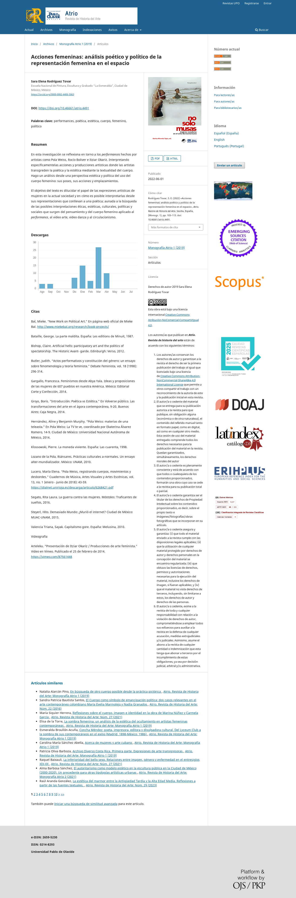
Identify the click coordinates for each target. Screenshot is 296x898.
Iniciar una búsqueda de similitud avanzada (85, 804)
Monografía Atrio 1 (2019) (75, 44)
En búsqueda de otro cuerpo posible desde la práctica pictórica (116, 691)
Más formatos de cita (164, 227)
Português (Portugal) (229, 146)
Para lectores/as (224, 95)
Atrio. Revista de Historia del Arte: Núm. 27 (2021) (86, 717)
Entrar (268, 3)
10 (55, 794)
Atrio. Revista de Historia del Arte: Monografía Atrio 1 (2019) (109, 726)
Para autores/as (224, 101)
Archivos (46, 30)
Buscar (262, 30)
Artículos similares (47, 683)
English (219, 140)
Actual (29, 30)
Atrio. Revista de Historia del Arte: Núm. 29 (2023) (121, 785)
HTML (174, 158)
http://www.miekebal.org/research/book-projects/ (73, 327)
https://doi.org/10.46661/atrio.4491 (64, 108)
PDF (157, 158)
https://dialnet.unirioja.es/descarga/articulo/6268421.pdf (72, 487)
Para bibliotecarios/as (228, 108)
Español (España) (226, 133)
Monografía (67, 30)
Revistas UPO (231, 3)
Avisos (113, 30)
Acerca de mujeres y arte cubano (109, 743)
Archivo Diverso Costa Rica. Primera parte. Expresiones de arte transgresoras (128, 751)
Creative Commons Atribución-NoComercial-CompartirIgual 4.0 (173, 320)
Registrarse (252, 3)
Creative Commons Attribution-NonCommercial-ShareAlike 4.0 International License (178, 380)
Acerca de (131, 30)
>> (62, 794)
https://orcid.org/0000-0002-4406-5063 (52, 94)
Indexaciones (92, 30)
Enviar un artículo (229, 165)
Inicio (34, 44)
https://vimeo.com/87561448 (51, 557)
